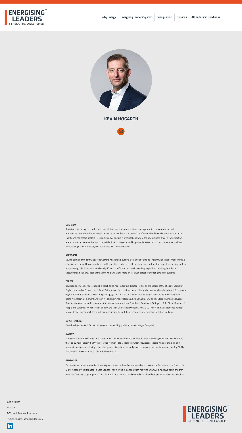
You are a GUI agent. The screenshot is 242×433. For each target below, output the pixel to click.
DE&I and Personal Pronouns (22, 413)
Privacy (11, 407)
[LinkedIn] (10, 426)
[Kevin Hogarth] (121, 131)
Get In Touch (13, 402)
